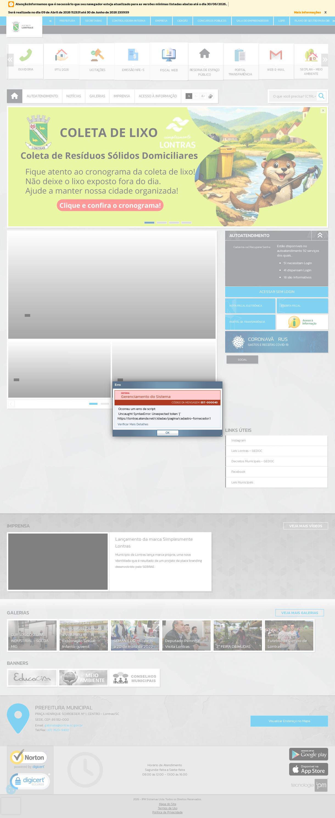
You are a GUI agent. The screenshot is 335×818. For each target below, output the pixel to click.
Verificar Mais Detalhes (133, 424)
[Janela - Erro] (167, 409)
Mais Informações (307, 12)
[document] (167, 409)
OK (168, 433)
